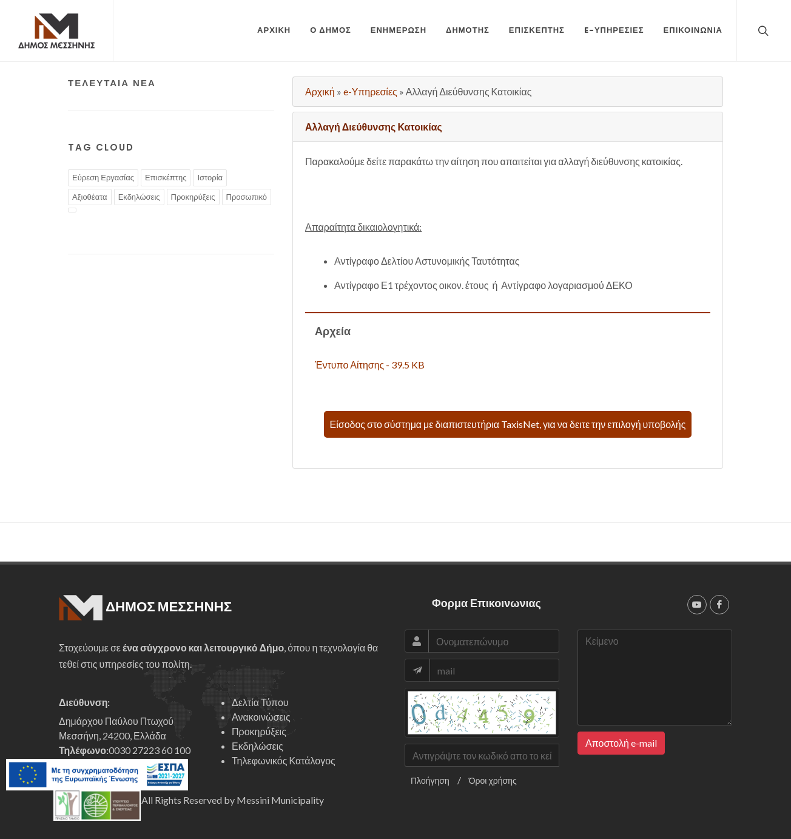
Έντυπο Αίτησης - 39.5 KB (370, 364)
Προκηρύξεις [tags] (193, 197)
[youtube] (697, 604)
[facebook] (719, 604)
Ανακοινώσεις (261, 716)
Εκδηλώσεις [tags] (139, 197)
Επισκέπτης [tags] (165, 177)
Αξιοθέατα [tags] (89, 197)
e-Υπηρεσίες (370, 91)
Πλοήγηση (430, 780)
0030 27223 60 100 (149, 750)
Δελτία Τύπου (260, 702)
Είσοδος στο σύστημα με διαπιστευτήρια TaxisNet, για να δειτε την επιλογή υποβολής (508, 424)
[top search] (762, 30)
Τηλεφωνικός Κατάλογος (283, 760)
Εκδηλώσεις (257, 746)
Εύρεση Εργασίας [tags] (103, 177)
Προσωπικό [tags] (246, 197)
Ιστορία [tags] (210, 177)
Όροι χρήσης (493, 780)
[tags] (72, 210)
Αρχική (320, 91)
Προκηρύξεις (259, 731)
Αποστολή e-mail (621, 743)
